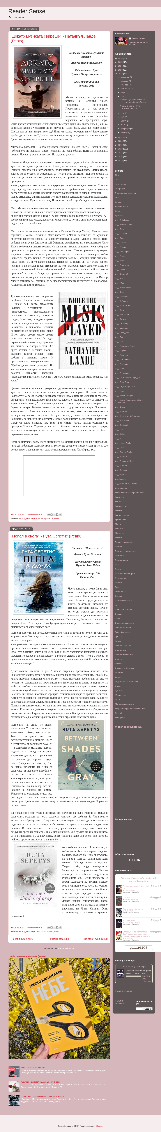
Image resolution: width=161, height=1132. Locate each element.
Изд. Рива (119, 369)
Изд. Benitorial (121, 425)
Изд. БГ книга (121, 234)
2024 (120, 66)
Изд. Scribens (121, 470)
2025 (120, 62)
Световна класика (123, 600)
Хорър (118, 677)
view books (147, 981)
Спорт (118, 618)
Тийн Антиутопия (123, 627)
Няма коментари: (35, 514)
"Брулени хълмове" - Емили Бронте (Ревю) (40, 1082)
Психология (120, 578)
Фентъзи (119, 659)
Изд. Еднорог (121, 247)
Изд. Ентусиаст (122, 265)
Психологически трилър (126, 573)
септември (125, 88)
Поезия (118, 546)
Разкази (118, 582)
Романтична (120, 591)
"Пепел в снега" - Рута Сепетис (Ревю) (46, 536)
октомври (125, 85)
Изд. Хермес (121, 411)
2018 (120, 149)
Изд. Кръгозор (121, 297)
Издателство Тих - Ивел (126, 483)
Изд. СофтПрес (122, 382)
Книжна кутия (121, 506)
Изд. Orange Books (123, 452)
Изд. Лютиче (121, 319)
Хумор (118, 686)
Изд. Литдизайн (122, 314)
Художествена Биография (127, 681)
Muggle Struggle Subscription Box (130, 709)
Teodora (129, 971)
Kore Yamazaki (130, 890)
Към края (127, 897)
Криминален (121, 519)
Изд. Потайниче (122, 359)
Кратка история (122, 515)
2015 (120, 160)
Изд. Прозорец (122, 364)
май (122, 117)
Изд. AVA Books (122, 420)
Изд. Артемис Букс (123, 225)
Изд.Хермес (120, 474)
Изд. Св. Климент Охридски (128, 378)
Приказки (119, 556)
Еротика (119, 215)
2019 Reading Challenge (134, 966)
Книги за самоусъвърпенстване (129, 492)
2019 (120, 145)
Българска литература (125, 193)
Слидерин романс (123, 610)
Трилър (118, 636)
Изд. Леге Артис (122, 305)
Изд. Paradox (121, 456)
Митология (120, 533)
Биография (120, 189)
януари (123, 132)
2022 (120, 74)
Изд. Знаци (120, 279)
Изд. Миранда (121, 328)
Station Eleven (129, 920)
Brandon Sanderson (131, 899)
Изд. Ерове (120, 270)
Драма (27, 518)
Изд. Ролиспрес (122, 373)
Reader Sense (26, 11)
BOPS (118, 700)
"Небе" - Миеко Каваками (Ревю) (27, 956)
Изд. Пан (119, 342)
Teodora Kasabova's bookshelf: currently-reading (139, 879)
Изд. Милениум (122, 324)
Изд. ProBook (121, 465)
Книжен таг (120, 501)
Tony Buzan (129, 938)
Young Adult (120, 717)
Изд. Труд (119, 391)
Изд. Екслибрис (122, 251)
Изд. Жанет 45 (121, 274)
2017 (120, 152)
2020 (120, 141)
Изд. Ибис (119, 283)
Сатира (118, 596)
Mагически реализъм (124, 704)
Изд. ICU (119, 438)
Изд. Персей (121, 351)
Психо (118, 569)
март (123, 124)
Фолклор (119, 664)
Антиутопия (120, 184)
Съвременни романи (124, 623)
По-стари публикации (96, 939)
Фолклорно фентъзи (124, 668)
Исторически (47, 518)
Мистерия (119, 528)
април (123, 121)
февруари (125, 128)
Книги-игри (120, 497)
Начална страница (58, 939)
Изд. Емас (119, 260)
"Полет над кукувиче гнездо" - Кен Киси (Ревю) (42, 1096)
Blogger (99, 1126)
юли (122, 96)
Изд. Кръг (35, 518)
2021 (120, 137)
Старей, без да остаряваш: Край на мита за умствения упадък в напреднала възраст (136, 934)
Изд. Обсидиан (122, 333)
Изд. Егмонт (120, 243)
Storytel (118, 713)
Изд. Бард (119, 229)
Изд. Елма (120, 256)
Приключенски (121, 560)
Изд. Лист (119, 310)
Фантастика (120, 650)
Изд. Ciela (35, 931)
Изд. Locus (120, 447)
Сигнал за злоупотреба (128, 726)
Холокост (119, 672)
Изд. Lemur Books (123, 443)
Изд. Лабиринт (122, 301)
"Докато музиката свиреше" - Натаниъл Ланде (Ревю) (133, 101)
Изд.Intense (120, 479)
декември (125, 77)
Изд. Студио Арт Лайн (125, 387)
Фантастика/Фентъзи (124, 655)
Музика (118, 537)
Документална (121, 206)
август (123, 92)
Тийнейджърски (122, 632)
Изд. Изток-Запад (123, 288)
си (116, 605)
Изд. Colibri (120, 434)
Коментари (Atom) (66, 949)
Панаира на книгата (124, 542)
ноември (124, 81)
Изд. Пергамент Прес (125, 346)
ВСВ (21, 518)
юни (122, 113)
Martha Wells (129, 911)
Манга (118, 524)
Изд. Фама (120, 407)
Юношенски (120, 695)
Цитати (118, 690)
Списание (119, 614)
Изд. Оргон (120, 337)
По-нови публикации (22, 939)
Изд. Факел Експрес (124, 396)
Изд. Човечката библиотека (127, 416)
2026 (120, 58)
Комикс (118, 510)
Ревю (56, 518)
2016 (120, 156)
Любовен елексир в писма (33, 1067)
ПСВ (117, 564)
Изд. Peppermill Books (125, 461)
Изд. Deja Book (122, 220)
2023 (120, 70)
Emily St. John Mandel (132, 922)
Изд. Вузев (120, 238)
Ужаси (118, 641)
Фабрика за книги (123, 645)
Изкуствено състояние (133, 909)
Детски (118, 202)
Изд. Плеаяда (121, 355)
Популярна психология (125, 551)
